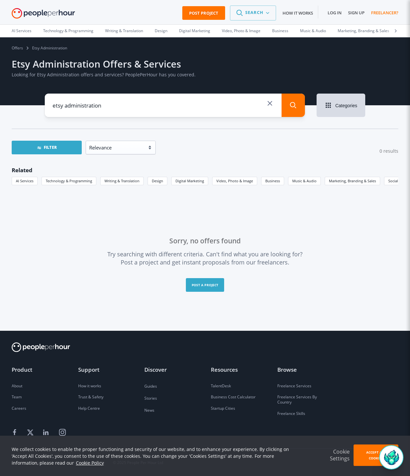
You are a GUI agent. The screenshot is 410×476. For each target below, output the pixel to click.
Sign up (356, 13)
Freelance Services (294, 386)
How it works (298, 13)
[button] (253, 13)
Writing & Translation (124, 30)
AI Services (21, 30)
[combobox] (157, 105)
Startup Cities (223, 408)
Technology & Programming (68, 30)
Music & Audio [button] (304, 180)
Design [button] (157, 180)
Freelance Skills (291, 413)
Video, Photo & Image (241, 30)
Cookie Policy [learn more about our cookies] (90, 463)
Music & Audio (313, 30)
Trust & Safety (90, 397)
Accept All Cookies (376, 455)
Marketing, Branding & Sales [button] (352, 180)
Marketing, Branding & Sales (363, 30)
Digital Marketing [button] (189, 180)
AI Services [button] (24, 180)
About (17, 386)
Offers (17, 48)
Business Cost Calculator (233, 397)
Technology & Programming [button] (69, 180)
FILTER (47, 147)
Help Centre (89, 408)
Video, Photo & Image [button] (234, 180)
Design (161, 30)
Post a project (205, 285)
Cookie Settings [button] (340, 455)
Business (280, 30)
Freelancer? (384, 13)
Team (17, 397)
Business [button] (272, 180)
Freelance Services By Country (297, 399)
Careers (19, 408)
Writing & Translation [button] (121, 180)
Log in (335, 13)
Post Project (203, 13)
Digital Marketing (194, 30)
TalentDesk (221, 386)
